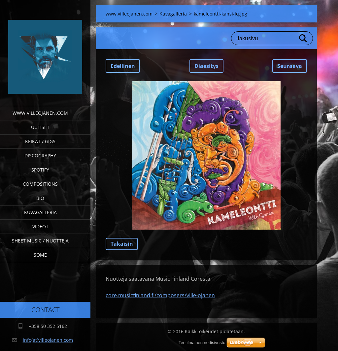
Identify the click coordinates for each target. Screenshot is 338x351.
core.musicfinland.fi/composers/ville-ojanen (160, 295)
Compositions (40, 184)
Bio (40, 198)
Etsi (303, 38)
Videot (40, 226)
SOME (40, 255)
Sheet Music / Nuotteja (40, 241)
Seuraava (289, 66)
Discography (40, 155)
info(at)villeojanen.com (48, 340)
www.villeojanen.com (40, 113)
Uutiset (40, 127)
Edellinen (123, 66)
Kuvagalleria (40, 212)
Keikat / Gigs (40, 141)
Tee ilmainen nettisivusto (202, 342)
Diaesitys (206, 66)
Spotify (40, 170)
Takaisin (122, 243)
